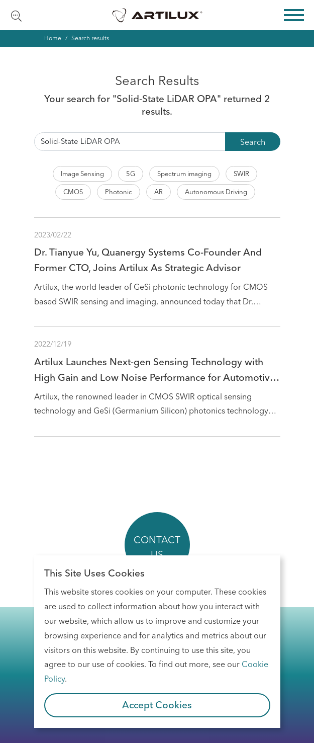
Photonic (118, 192)
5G (130, 174)
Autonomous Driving (216, 192)
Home (52, 38)
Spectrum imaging (184, 174)
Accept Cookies (157, 705)
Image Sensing (82, 174)
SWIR (241, 174)
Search (252, 142)
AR (158, 192)
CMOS (73, 192)
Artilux (157, 15)
